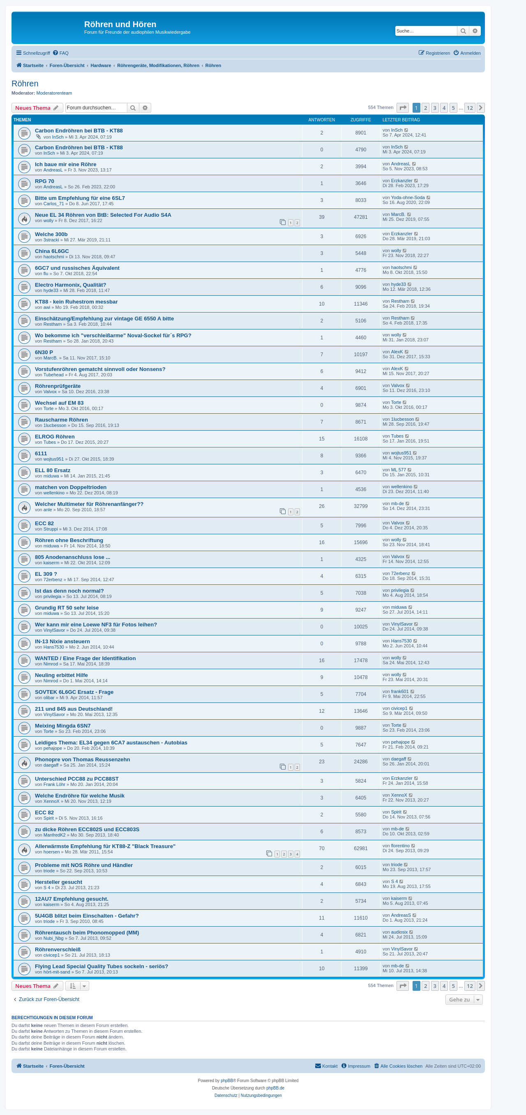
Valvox (50, 391)
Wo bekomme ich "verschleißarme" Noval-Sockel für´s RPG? (113, 335)
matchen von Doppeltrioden (70, 487)
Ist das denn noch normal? (69, 591)
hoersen (52, 851)
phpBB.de (275, 1088)
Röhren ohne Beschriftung (69, 540)
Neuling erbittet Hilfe (61, 675)
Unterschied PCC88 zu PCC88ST (77, 779)
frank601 (400, 691)
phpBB (227, 1080)
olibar (49, 697)
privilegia (52, 596)
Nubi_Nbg (54, 938)
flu (46, 273)
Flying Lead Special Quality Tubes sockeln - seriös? (101, 966)
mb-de (397, 503)
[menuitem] (60, 53)
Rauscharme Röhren (61, 420)
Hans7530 (54, 646)
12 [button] (470, 107)
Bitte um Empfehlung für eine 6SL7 (80, 198)
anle (48, 509)
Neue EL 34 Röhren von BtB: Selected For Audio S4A (103, 215)
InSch (58, 136)
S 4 (47, 887)
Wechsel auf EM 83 (59, 403)
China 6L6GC (52, 251)
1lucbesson (55, 425)
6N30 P (44, 352)
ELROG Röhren (55, 436)
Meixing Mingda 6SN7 (63, 726)
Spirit (49, 818)
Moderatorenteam (54, 92)
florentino (400, 845)
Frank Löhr (54, 784)
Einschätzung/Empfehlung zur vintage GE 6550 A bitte (104, 318)
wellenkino (54, 492)
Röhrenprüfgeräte (58, 386)
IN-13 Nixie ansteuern (62, 641)
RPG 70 (44, 181)
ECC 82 (44, 523)
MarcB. (398, 214)
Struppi (51, 528)
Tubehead (54, 374)
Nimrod (51, 663)
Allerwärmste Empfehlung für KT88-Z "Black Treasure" (105, 846)
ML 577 (398, 469)
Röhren (25, 83)
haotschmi (54, 256)
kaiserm (52, 562)
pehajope (53, 748)
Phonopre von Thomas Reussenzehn (82, 759)
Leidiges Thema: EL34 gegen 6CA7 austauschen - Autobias (111, 742)
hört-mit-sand (57, 971)
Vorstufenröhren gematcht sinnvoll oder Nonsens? (100, 369)
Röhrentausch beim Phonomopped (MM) (87, 933)
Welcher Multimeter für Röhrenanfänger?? (89, 504)
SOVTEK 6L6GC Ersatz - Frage (74, 692)
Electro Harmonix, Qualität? (70, 285)
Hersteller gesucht (58, 882)
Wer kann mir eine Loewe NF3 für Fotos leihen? (96, 624)
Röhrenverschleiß (58, 949)
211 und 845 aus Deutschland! (74, 709)
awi (47, 307)
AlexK (397, 351)
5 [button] (453, 107)
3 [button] (435, 107)
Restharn (400, 301)
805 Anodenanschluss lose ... (72, 557)
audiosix (399, 932)
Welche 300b (51, 234)
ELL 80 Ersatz (52, 470)
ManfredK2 (55, 834)
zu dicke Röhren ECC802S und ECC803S (87, 829)
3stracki (51, 239)
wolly (48, 220)
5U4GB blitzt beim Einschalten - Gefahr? (87, 916)
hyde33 (51, 290)
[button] (403, 108)
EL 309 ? (46, 574)
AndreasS (401, 915)
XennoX (52, 801)
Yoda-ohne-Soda (408, 197)
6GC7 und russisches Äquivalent (77, 268)
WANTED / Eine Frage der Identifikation (85, 658)
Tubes (50, 442)
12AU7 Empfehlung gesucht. (71, 899)
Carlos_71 (54, 203)
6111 (41, 453)
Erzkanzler (402, 180)
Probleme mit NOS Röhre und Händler (84, 865)
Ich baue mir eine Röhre (66, 164)
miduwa (51, 475)
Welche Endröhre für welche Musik (80, 796)
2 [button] (425, 107)
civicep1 (399, 708)
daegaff (51, 765)
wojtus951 (54, 459)
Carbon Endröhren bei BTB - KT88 (79, 130)
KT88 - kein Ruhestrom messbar (76, 302)
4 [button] (444, 107)
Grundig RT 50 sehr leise (67, 608)
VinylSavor (54, 630)
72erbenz (53, 579)
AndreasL (53, 169)
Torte (48, 408)
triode (49, 870)
